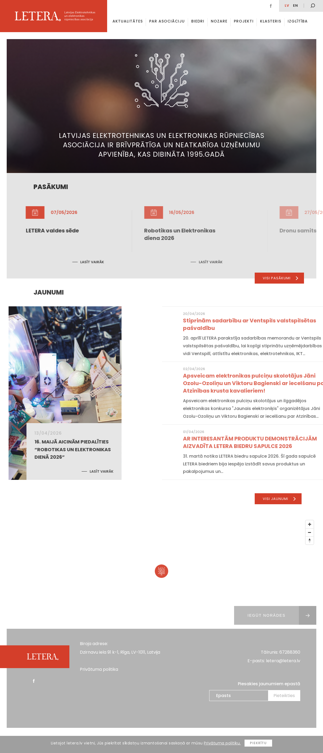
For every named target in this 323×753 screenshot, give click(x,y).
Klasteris (270, 21)
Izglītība (298, 21)
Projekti (244, 21)
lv (287, 5)
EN (295, 5)
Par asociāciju (167, 21)
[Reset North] (310, 540)
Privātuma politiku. (222, 743)
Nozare (219, 21)
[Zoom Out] (310, 532)
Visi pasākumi (280, 278)
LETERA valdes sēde (144, 230)
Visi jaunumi (279, 498)
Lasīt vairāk (184, 262)
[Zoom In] (310, 524)
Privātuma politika (99, 669)
